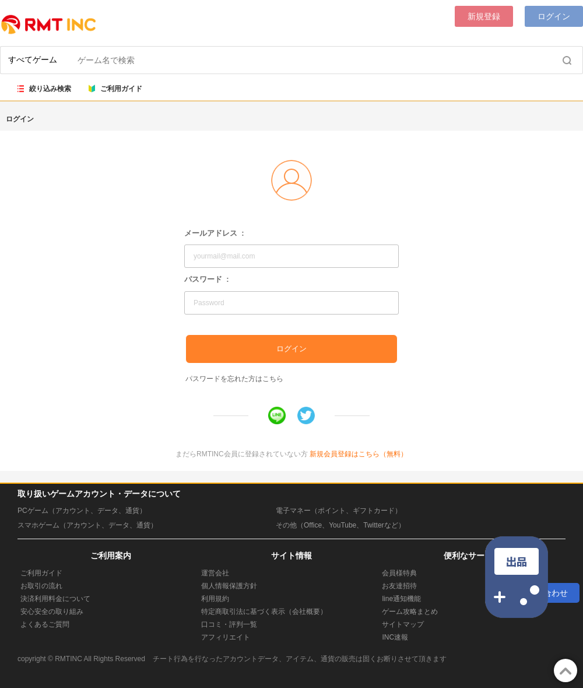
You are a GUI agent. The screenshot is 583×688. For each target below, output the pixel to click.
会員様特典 (399, 573)
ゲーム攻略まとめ (410, 611)
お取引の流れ (41, 586)
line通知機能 (401, 599)
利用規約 (215, 599)
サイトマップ (403, 624)
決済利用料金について (55, 599)
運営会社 (215, 573)
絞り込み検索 (44, 89)
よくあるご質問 (44, 624)
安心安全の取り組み (51, 611)
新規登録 (484, 16)
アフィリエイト (225, 637)
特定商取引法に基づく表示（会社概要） (264, 611)
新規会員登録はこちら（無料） (359, 454)
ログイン (554, 16)
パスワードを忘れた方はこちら (234, 379)
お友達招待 (399, 586)
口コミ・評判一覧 (229, 624)
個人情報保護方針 (229, 586)
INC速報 (395, 637)
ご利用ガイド (115, 89)
